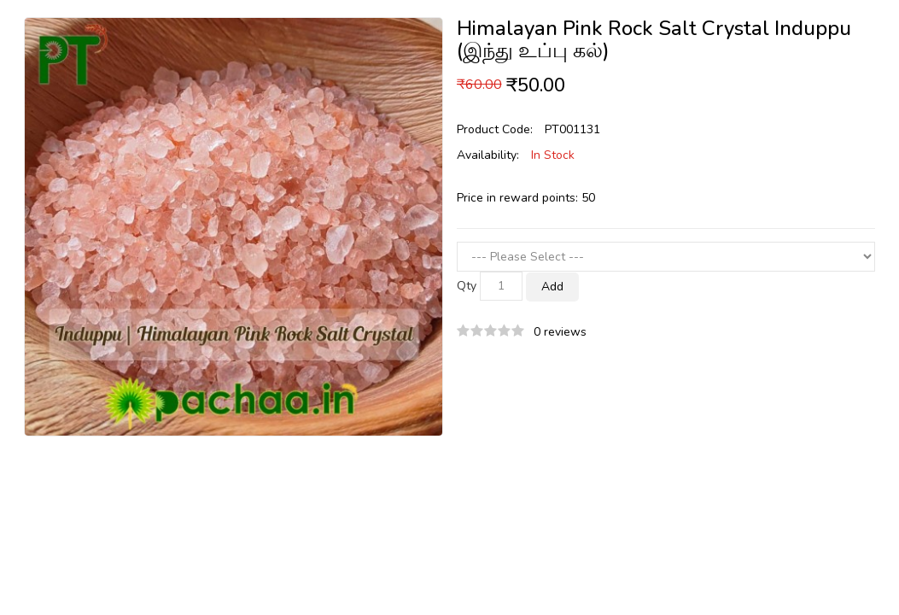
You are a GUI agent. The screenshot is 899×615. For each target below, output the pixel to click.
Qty (466, 286)
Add (552, 286)
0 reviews (560, 332)
